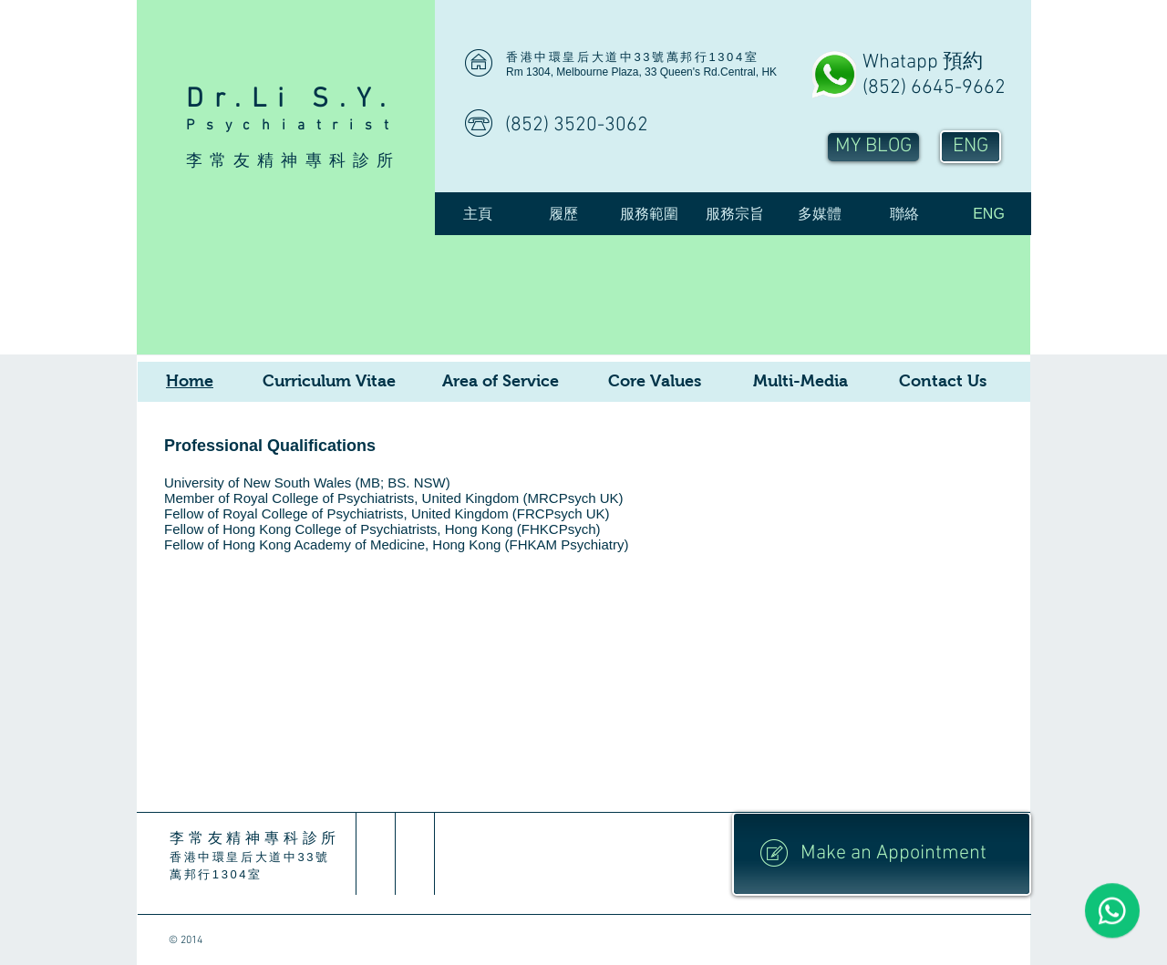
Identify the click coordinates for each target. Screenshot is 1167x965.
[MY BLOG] (873, 147)
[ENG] (970, 146)
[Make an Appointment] (881, 854)
